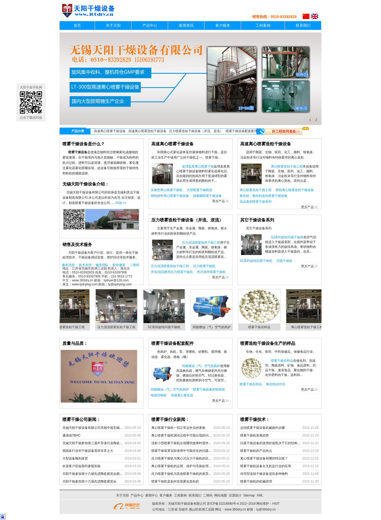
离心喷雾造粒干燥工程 (287, 166)
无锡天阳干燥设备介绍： (85, 184)
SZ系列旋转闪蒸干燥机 (287, 237)
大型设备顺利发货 (101, 458)
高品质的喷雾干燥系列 (255, 201)
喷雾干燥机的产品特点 (279, 450)
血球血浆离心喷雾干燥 (198, 166)
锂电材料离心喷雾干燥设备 (170, 196)
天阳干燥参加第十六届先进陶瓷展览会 (101, 481)
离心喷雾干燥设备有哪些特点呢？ (279, 458)
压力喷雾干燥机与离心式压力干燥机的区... (190, 458)
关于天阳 (113, 25)
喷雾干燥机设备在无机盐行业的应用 (279, 466)
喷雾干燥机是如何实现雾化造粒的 (190, 481)
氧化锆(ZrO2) (275, 384)
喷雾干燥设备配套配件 (241, 131)
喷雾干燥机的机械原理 (279, 481)
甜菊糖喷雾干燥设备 (207, 196)
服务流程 (68, 265)
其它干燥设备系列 (257, 220)
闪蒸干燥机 (284, 261)
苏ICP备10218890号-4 (223, 503)
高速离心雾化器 (182, 395)
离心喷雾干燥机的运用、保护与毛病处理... (190, 466)
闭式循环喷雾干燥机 (211, 272)
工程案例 (263, 25)
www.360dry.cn (235, 509)
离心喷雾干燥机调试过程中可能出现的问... (190, 435)
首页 (77, 25)
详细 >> (120, 203)
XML (260, 495)
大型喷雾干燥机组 (199, 190)
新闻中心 (151, 495)
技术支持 (85, 265)
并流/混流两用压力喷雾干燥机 (172, 272)
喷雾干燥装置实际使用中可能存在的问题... (190, 450)
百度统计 (235, 495)
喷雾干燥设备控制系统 (209, 389)
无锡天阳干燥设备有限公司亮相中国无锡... (101, 427)
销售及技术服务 (77, 244)
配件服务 (119, 265)
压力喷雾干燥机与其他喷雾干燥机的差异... (190, 473)
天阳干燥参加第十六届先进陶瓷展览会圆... (101, 473)
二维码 (134, 265)
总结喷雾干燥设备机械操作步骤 (279, 427)
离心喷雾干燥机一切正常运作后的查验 (190, 427)
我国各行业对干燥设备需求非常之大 (101, 450)
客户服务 (222, 25)
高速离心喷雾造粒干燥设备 (147, 131)
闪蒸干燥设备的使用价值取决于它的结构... (279, 443)
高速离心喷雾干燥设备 (110, 131)
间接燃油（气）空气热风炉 (213, 327)
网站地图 (220, 495)
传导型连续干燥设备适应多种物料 (279, 473)
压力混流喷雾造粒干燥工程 (201, 242)
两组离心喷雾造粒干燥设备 (295, 190)
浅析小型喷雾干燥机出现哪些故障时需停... (190, 443)
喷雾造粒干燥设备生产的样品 (267, 343)
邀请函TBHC (101, 435)
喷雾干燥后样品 (261, 327)
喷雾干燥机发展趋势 (279, 435)
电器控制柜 (159, 395)
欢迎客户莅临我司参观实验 (101, 466)
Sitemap (249, 495)
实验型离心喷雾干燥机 (167, 190)
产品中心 (149, 25)
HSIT (276, 503)
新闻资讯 (186, 25)
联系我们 (303, 25)
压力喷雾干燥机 (204, 266)
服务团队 (102, 265)
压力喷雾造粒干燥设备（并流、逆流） (196, 131)
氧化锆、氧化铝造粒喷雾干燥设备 (263, 196)
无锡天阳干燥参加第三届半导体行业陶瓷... (101, 443)
